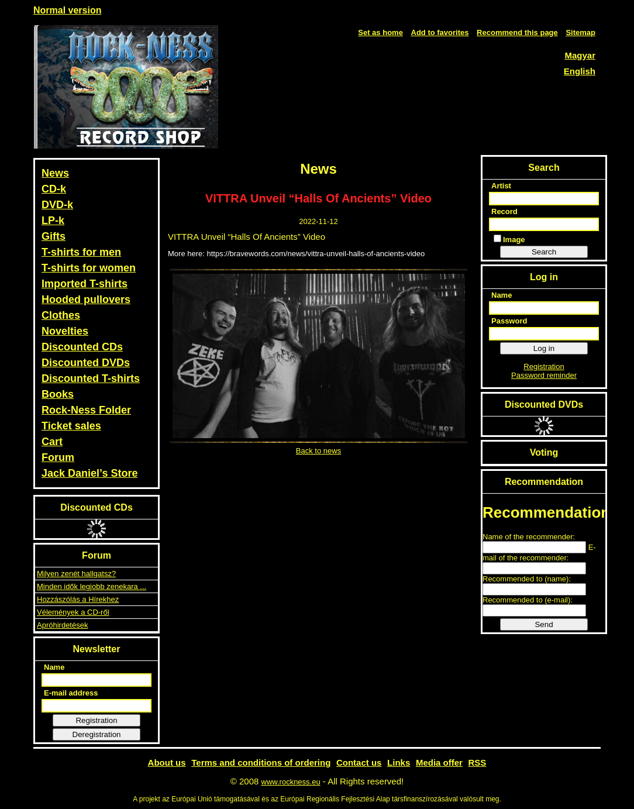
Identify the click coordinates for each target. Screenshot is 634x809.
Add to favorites (440, 32)
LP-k (53, 220)
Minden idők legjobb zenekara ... (91, 586)
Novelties (65, 331)
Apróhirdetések (62, 625)
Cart (52, 441)
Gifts (54, 236)
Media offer (439, 762)
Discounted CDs (82, 347)
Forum (58, 457)
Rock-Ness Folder (86, 410)
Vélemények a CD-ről (73, 612)
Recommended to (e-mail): (528, 599)
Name (54, 667)
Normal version (67, 10)
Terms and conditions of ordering (260, 762)
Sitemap (580, 32)
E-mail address (71, 692)
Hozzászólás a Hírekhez (78, 599)
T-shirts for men (81, 252)
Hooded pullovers (86, 299)
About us (167, 762)
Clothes (61, 315)
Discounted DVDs (86, 363)
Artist (501, 185)
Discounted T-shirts (91, 378)
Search (544, 251)
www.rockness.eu (291, 781)
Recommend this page (517, 32)
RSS (477, 762)
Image (509, 239)
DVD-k (57, 205)
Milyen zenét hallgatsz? (76, 573)
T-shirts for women (89, 268)
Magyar (579, 55)
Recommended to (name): (527, 578)
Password (509, 320)
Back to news (318, 450)
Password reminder (544, 375)
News (55, 173)
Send (544, 624)
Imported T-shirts (85, 284)
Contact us (359, 762)
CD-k (54, 189)
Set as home (380, 32)
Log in (543, 348)
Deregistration (97, 734)
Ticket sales (71, 426)
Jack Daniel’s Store (89, 473)
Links (398, 762)
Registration (96, 720)
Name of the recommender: (529, 536)
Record (504, 211)
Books (58, 394)
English (579, 71)
